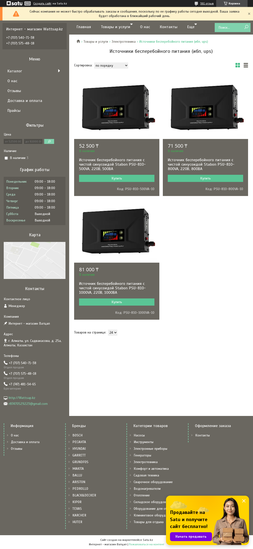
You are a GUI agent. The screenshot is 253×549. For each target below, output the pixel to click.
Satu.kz (148, 540)
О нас (145, 26)
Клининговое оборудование (155, 515)
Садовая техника (146, 475)
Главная (84, 26)
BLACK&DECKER (84, 495)
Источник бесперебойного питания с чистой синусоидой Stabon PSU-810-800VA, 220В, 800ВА (201, 164)
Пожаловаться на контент (146, 544)
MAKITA (78, 469)
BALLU (77, 475)
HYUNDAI (79, 449)
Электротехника (124, 41)
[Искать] (246, 27)
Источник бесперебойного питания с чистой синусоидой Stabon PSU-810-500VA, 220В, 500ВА (112, 164)
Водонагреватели (147, 489)
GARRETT (79, 455)
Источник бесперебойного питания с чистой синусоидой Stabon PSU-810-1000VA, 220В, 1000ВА (112, 288)
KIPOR (77, 502)
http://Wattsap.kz (22, 398)
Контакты (168, 26)
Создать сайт (42, 3)
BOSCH (77, 435)
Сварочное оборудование (153, 482)
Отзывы (14, 90)
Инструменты (143, 442)
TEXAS (77, 509)
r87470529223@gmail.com (28, 404)
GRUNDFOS (80, 462)
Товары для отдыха (149, 522)
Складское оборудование (153, 502)
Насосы (139, 435)
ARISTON (78, 482)
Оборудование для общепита (156, 509)
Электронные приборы (150, 449)
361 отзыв (207, 3)
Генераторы (142, 455)
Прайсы (14, 110)
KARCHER (79, 515)
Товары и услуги (115, 26)
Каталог (14, 71)
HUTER (77, 522)
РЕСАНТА (79, 442)
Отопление (142, 495)
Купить (116, 178)
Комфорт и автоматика (151, 469)
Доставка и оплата (24, 100)
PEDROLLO (80, 489)
